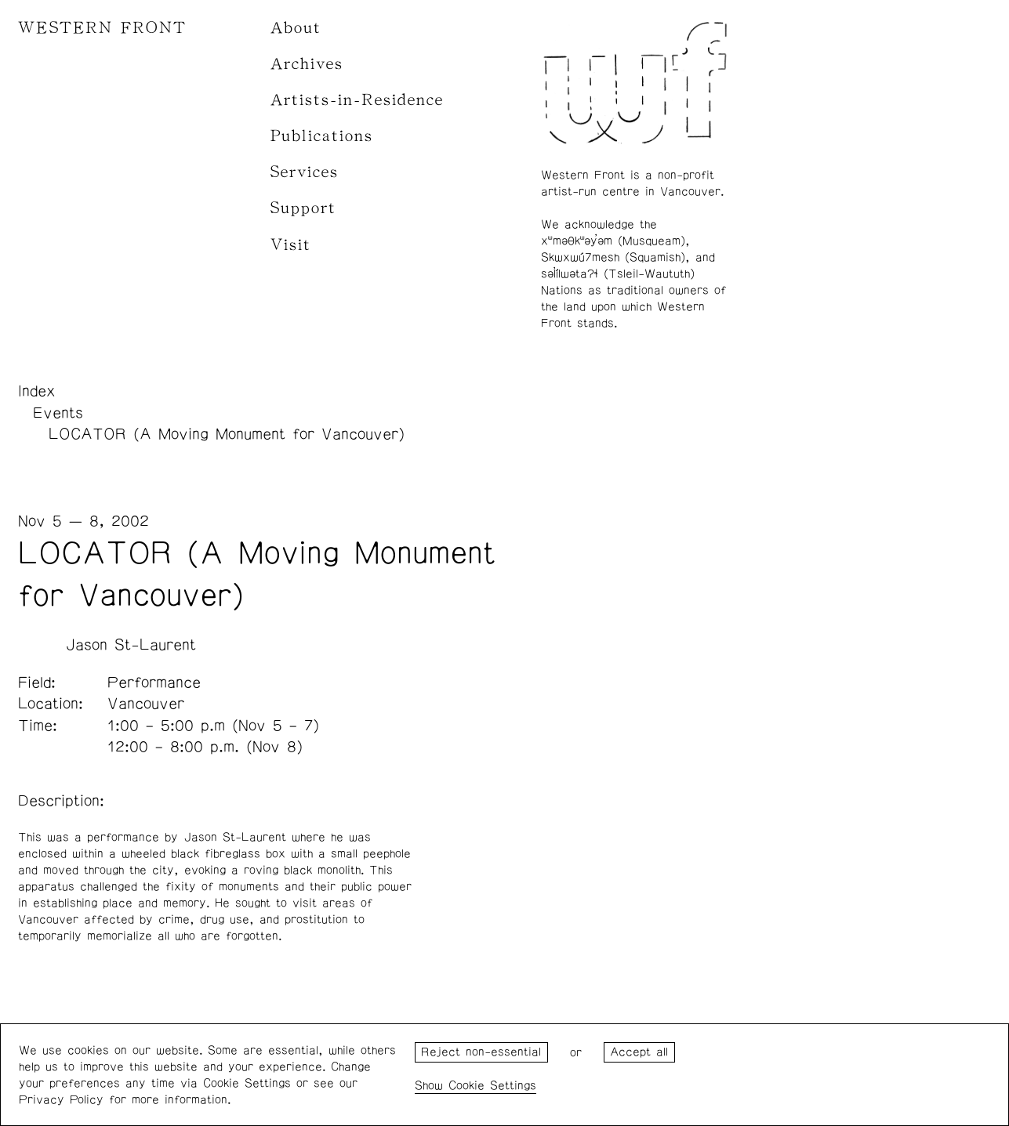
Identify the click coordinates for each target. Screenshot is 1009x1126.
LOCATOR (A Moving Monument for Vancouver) (227, 434)
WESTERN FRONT (102, 28)
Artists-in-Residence (357, 100)
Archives (306, 64)
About (295, 28)
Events (58, 413)
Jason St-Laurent (130, 645)
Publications (321, 136)
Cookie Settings (492, 1086)
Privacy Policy (61, 1100)
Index (37, 391)
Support (303, 208)
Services (304, 172)
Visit (290, 245)
